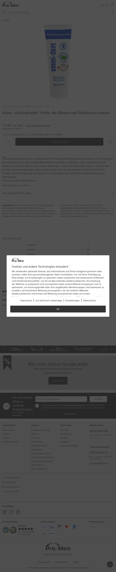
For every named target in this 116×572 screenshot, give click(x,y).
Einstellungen (73, 300)
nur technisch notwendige (48, 300)
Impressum (26, 300)
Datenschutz (89, 300)
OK (58, 309)
